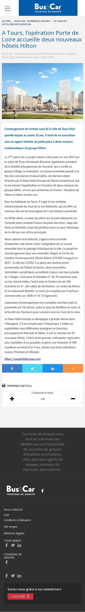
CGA (6, 515)
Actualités (60, 21)
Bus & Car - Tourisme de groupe (32, 21)
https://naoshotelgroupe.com (23, 359)
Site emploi (10, 526)
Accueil (6, 21)
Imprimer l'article (19, 385)
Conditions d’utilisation (17, 520)
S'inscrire (18, 596)
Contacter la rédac (42, 392)
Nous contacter (13, 509)
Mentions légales (14, 533)
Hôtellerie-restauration (16, 24)
